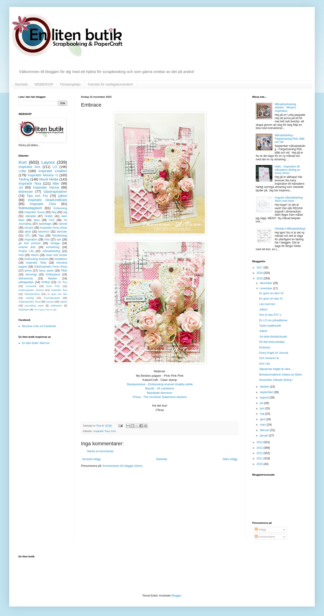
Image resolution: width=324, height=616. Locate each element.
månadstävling (51, 251)
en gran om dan (57, 294)
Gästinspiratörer (55, 191)
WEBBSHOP (43, 84)
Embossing (60, 208)
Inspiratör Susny (35, 212)
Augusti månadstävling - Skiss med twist (289, 199)
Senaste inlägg (91, 459)
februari (265, 430)
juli (262, 403)
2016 (260, 273)
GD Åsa (62, 282)
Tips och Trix (37, 196)
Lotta (22, 171)
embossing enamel (36, 259)
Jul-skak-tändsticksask (273, 336)
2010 (260, 464)
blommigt (31, 274)
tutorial (63, 223)
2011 (260, 458)
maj (262, 413)
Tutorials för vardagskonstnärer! (110, 84)
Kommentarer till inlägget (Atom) (122, 466)
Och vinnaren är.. (269, 358)
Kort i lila (264, 363)
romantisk (31, 286)
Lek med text (267, 304)
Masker (52, 278)
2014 (260, 442)
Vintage (55, 243)
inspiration (31, 239)
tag (65, 212)
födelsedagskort (30, 208)
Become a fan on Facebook (39, 326)
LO (55, 167)
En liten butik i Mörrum (36, 343)
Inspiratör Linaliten (52, 171)
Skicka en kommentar (100, 451)
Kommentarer (265, 536)
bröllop (45, 282)
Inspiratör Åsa (59, 290)
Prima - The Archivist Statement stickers (160, 397)
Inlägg (260, 529)
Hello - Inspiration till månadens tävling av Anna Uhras (287, 170)
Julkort (263, 309)
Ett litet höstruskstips (272, 342)
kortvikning (52, 247)
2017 (260, 267)
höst (21, 255)
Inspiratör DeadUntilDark (47, 200)
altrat (28, 231)
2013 (260, 447)
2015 (260, 278)
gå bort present (29, 243)
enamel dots (27, 247)
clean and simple (56, 255)
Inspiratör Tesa (101, 431)
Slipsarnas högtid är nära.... (276, 369)
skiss (37, 220)
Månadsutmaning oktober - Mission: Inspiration (286, 108)
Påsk (64, 270)
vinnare (28, 227)
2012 (260, 453)
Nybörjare (24, 309)
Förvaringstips (70, 84)
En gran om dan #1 (271, 298)
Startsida (21, 84)
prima (28, 270)
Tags (41, 235)
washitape (45, 223)
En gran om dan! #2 (271, 293)
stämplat (30, 216)
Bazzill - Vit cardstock (159, 388)
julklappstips (26, 282)
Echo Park (53, 286)
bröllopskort (53, 274)
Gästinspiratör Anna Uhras (50, 266)
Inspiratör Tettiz (36, 262)
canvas (50, 301)
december (266, 283)
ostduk (63, 301)
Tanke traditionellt (270, 325)
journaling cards (34, 305)
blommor (43, 231)
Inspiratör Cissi (43, 204)
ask (59, 239)
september (267, 392)
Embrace (264, 347)
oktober (265, 386)
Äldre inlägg (230, 459)
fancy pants (46, 270)
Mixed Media (48, 179)
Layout (48, 162)
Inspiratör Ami (29, 167)
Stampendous (32, 294)
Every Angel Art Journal (273, 352)
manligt (30, 298)
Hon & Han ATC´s (270, 314)
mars (263, 424)
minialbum (60, 259)
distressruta (26, 278)
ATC (27, 235)
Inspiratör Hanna (46, 187)
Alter (56, 183)
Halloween (56, 305)
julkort (62, 196)
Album (35, 255)
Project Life (26, 251)
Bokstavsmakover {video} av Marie (280, 374)
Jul (21, 187)
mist (47, 239)
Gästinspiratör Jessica (31, 290)
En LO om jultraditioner (273, 320)
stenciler (62, 231)
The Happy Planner (43, 309)
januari (264, 435)
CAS (52, 220)
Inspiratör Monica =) (43, 175)
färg (54, 212)
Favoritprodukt (52, 298)
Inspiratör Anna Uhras (53, 227)
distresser (26, 191)
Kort (113, 431)
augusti (265, 397)
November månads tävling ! (276, 380)
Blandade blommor (160, 393)
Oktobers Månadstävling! (290, 228)
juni (262, 408)
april (263, 419)
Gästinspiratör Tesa (29, 301)
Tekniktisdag (59, 235)
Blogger (176, 595)
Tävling (24, 179)
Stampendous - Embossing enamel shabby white (160, 384)
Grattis (48, 216)
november (266, 288)
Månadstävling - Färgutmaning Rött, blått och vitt (290, 139)
